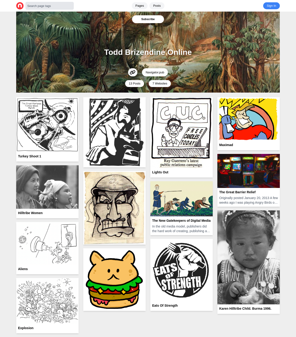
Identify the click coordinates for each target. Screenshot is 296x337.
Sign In (271, 5)
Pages (140, 5)
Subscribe (148, 19)
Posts (157, 5)
